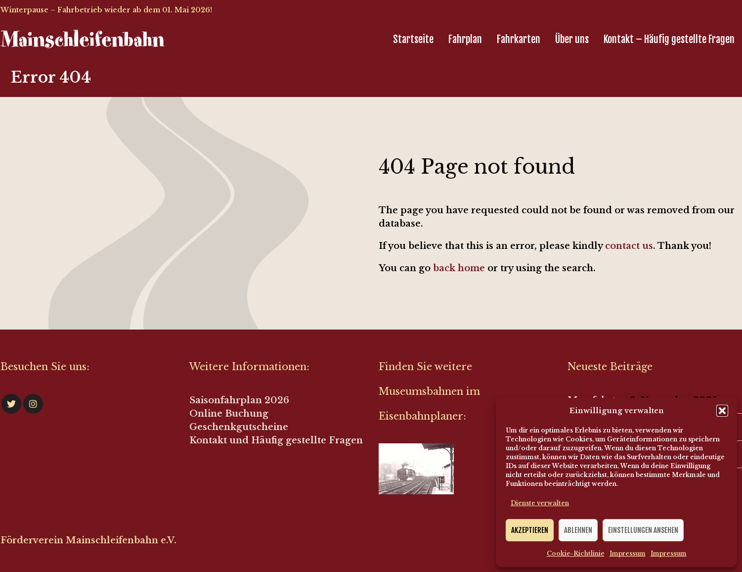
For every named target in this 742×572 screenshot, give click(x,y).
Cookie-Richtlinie (576, 553)
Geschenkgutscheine (238, 427)
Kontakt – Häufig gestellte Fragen (669, 39)
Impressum (628, 553)
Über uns (572, 39)
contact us (629, 245)
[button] (722, 411)
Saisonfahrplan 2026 (239, 400)
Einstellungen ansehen (643, 530)
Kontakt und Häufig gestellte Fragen (276, 440)
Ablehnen (578, 530)
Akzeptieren (529, 530)
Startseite (413, 39)
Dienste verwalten (540, 503)
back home (459, 268)
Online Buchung (228, 413)
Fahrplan (465, 39)
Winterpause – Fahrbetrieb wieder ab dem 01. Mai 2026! (106, 9)
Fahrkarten (518, 39)
